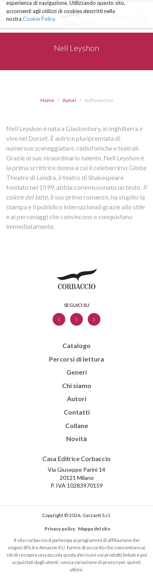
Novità (76, 438)
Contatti (77, 412)
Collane (76, 425)
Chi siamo (76, 385)
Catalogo (76, 345)
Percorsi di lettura (76, 359)
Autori (69, 100)
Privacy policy (59, 529)
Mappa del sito (94, 529)
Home (47, 100)
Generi (77, 372)
